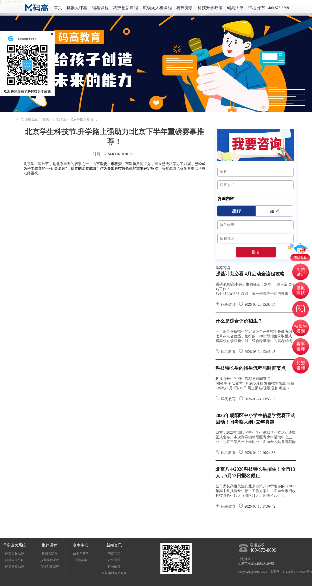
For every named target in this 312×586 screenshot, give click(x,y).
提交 (256, 252)
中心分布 (256, 7)
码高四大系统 (14, 545)
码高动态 (114, 553)
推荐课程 (49, 545)
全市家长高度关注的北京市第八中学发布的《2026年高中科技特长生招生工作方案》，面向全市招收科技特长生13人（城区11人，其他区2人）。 (256, 491)
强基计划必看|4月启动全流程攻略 (250, 273)
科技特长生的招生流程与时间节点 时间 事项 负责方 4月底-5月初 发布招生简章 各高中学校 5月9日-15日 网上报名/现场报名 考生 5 (255, 383)
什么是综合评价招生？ (239, 321)
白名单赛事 (81, 553)
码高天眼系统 (14, 553)
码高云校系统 (14, 566)
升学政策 (59, 119)
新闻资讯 (114, 545)
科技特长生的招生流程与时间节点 (251, 368)
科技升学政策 (210, 7)
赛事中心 (80, 545)
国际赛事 (81, 560)
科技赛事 (184, 7)
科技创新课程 (125, 7)
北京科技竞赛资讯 (83, 119)
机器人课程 (77, 7)
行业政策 (114, 566)
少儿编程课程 (49, 560)
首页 (58, 7)
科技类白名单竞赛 (114, 573)
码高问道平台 (14, 560)
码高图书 (235, 7)
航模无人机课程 (157, 7)
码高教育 (226, 304)
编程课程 (100, 7)
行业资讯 (114, 560)
